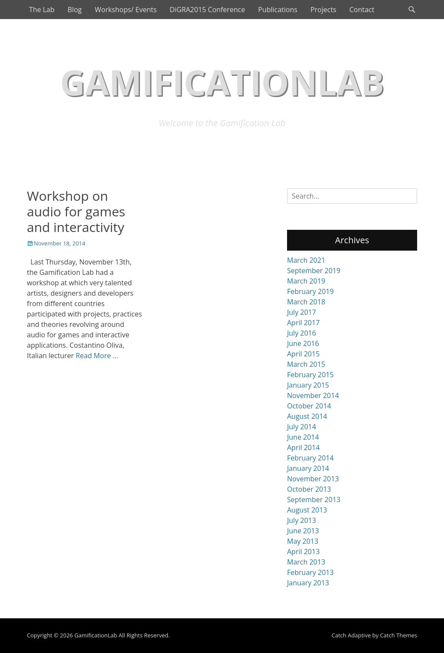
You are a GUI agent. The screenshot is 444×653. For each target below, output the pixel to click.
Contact (361, 9)
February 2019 (310, 291)
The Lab (42, 9)
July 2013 (301, 520)
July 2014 (301, 426)
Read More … (96, 355)
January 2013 (308, 583)
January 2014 (308, 468)
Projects (323, 9)
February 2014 (310, 458)
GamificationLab (222, 81)
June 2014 (303, 437)
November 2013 (313, 478)
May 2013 (302, 541)
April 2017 (303, 322)
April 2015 (303, 354)
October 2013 (309, 489)
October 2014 (309, 406)
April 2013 (303, 551)
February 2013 (310, 572)
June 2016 (303, 343)
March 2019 (306, 281)
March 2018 (306, 302)
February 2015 (310, 374)
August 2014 (307, 416)
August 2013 (307, 510)
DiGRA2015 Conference (207, 9)
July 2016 (301, 333)
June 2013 (303, 530)
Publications (277, 9)
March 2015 (306, 364)
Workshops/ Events (126, 9)
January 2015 (308, 385)
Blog (75, 9)
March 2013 (306, 562)
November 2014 (313, 395)
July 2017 (301, 312)
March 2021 (306, 260)
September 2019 (313, 270)
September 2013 (313, 499)
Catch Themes (398, 635)
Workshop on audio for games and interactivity (76, 211)
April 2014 (303, 447)
